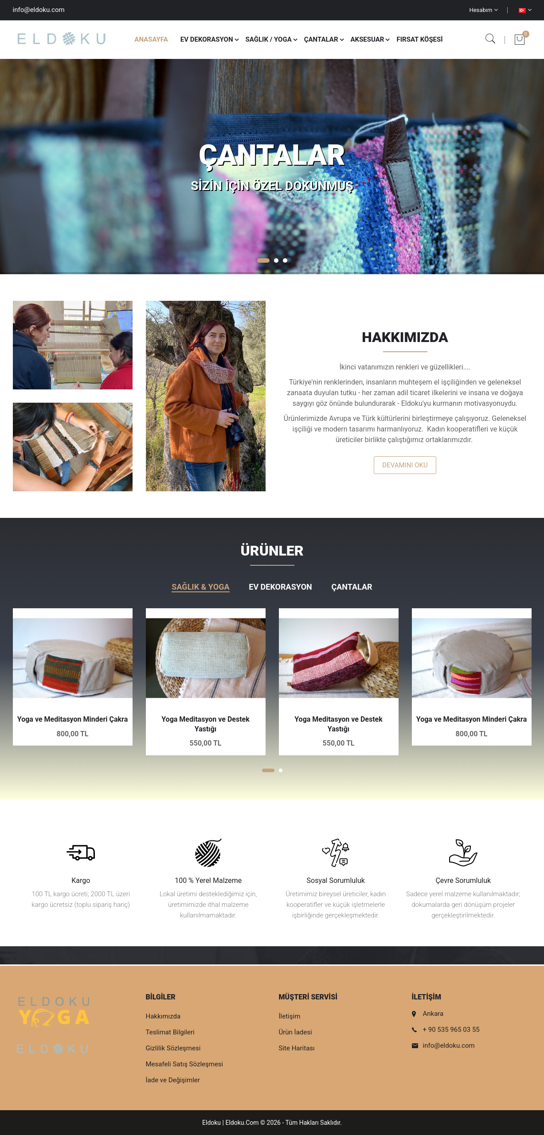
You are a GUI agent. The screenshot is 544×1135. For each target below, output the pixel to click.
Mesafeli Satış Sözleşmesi (184, 1064)
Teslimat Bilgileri (170, 1032)
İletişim (290, 1016)
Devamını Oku (404, 465)
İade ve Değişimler (173, 1080)
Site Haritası (297, 1048)
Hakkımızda (163, 1016)
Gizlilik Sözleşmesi (173, 1048)
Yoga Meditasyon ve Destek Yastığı (205, 724)
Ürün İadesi (295, 1032)
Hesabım (483, 10)
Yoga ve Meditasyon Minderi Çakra (72, 719)
